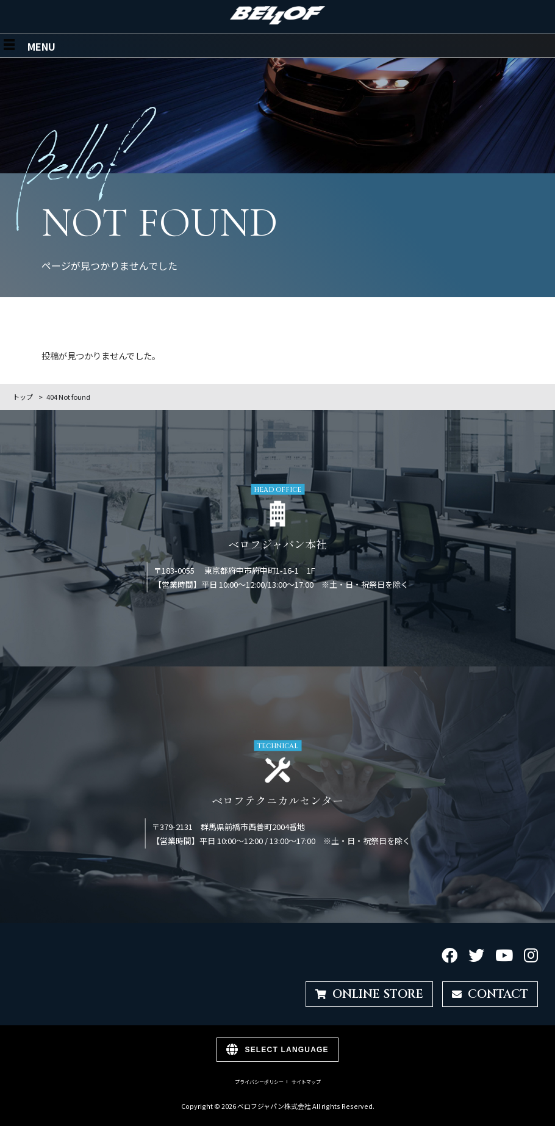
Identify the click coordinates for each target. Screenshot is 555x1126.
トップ (23, 397)
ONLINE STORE (369, 994)
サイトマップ (306, 1082)
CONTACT (490, 994)
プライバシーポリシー (259, 1082)
